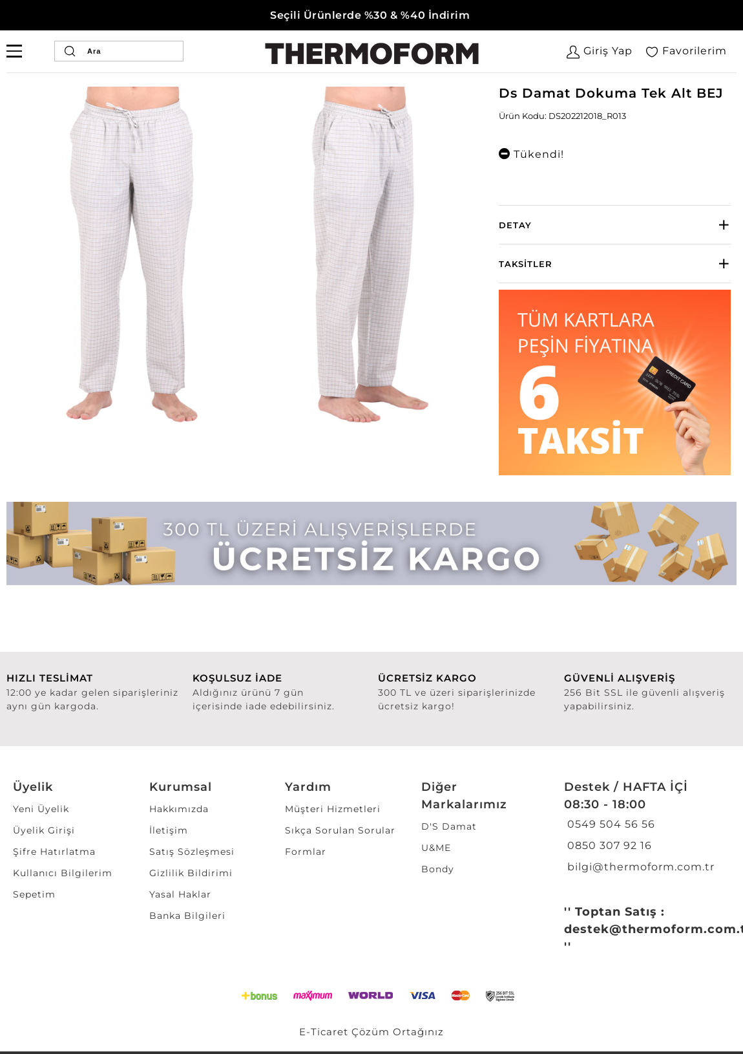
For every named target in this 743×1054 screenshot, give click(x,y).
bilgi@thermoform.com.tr (639, 867)
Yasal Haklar (180, 894)
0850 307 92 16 (608, 845)
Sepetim (34, 894)
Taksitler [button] (525, 264)
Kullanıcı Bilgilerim (62, 873)
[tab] (615, 224)
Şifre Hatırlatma (54, 851)
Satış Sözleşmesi (192, 851)
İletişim (168, 830)
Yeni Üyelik (41, 809)
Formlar (305, 851)
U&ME (436, 848)
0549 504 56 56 (609, 824)
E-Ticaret (323, 1032)
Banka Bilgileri (187, 915)
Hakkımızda (179, 809)
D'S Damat (449, 826)
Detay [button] (515, 225)
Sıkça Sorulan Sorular (340, 830)
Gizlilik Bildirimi (191, 873)
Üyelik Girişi (44, 830)
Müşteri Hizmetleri (333, 809)
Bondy (437, 869)
